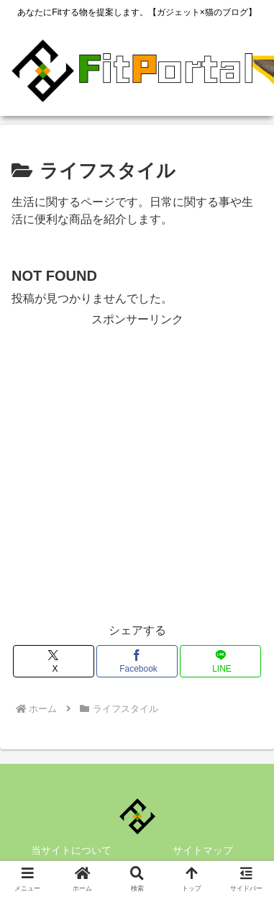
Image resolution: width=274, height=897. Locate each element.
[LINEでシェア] (220, 661)
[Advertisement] (137, 467)
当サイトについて (71, 850)
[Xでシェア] (53, 661)
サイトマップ (203, 850)
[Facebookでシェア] (137, 661)
